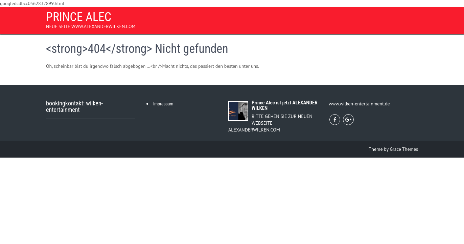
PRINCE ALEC (78, 17)
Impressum (163, 104)
